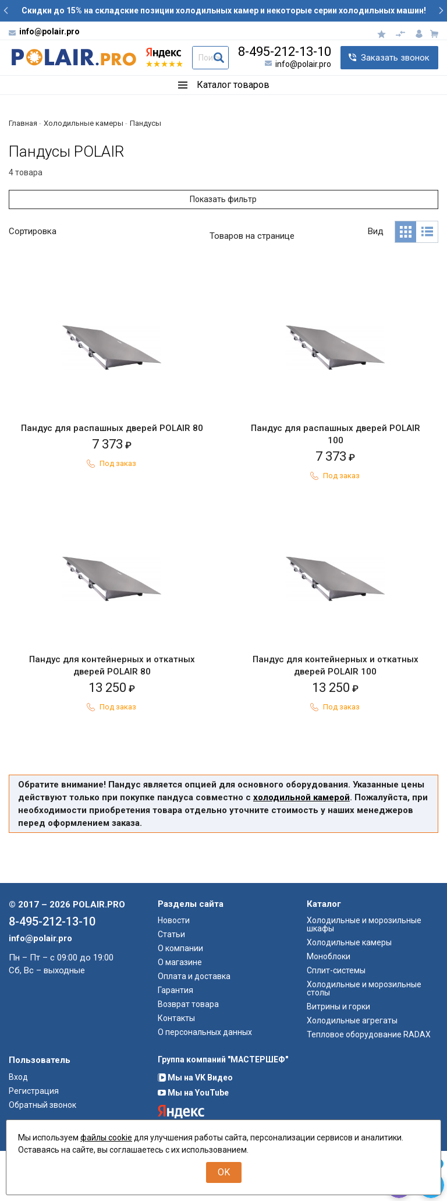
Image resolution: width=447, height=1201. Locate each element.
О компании (180, 998)
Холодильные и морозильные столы (364, 1038)
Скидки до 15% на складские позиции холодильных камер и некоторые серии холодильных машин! (224, 10)
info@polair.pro (49, 31)
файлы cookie (106, 1137)
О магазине (180, 1012)
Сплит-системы (336, 1020)
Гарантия (175, 1040)
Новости (174, 970)
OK (224, 1172)
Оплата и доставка (194, 1026)
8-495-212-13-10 (284, 52)
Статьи (171, 984)
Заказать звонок (395, 57)
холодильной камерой (301, 847)
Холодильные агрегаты (352, 1070)
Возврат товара (188, 1054)
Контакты (176, 1068)
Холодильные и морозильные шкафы (364, 974)
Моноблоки (328, 1006)
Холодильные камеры (349, 992)
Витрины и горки (338, 1056)
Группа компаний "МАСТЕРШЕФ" (223, 1109)
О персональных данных (205, 1082)
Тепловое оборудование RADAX (369, 1084)
